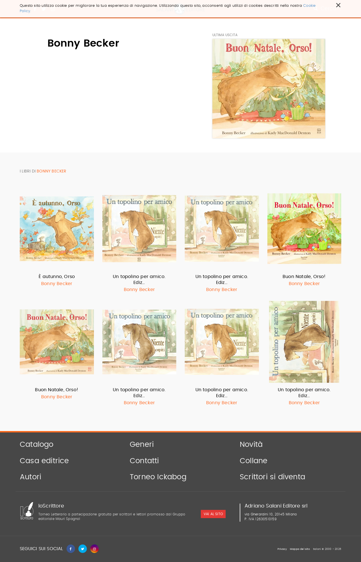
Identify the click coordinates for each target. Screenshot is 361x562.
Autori (30, 477)
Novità (251, 444)
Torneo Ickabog (158, 477)
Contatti (144, 461)
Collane (253, 461)
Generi (142, 444)
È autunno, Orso (57, 276)
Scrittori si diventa (272, 477)
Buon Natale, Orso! (304, 276)
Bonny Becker (56, 283)
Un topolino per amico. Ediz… (139, 279)
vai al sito (213, 514)
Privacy (282, 549)
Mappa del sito (300, 549)
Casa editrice (44, 461)
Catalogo (37, 444)
